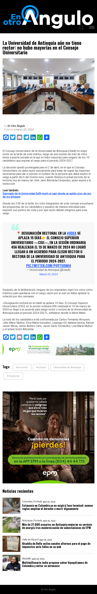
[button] (91, 28)
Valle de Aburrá (30, 539)
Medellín (26, 558)
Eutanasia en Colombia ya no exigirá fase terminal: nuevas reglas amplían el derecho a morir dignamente (57, 507)
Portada (37, 501)
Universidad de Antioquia (67, 367)
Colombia (27, 501)
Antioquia (27, 520)
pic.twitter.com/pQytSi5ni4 (48, 265)
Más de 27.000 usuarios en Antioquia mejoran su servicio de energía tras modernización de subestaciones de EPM (57, 526)
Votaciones (13, 376)
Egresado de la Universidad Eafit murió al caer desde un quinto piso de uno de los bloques (47, 195)
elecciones (22, 367)
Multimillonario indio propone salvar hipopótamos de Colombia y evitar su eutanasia (54, 564)
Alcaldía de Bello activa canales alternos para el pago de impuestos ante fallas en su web (56, 545)
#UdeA (71, 233)
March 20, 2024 (48, 274)
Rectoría (41, 367)
